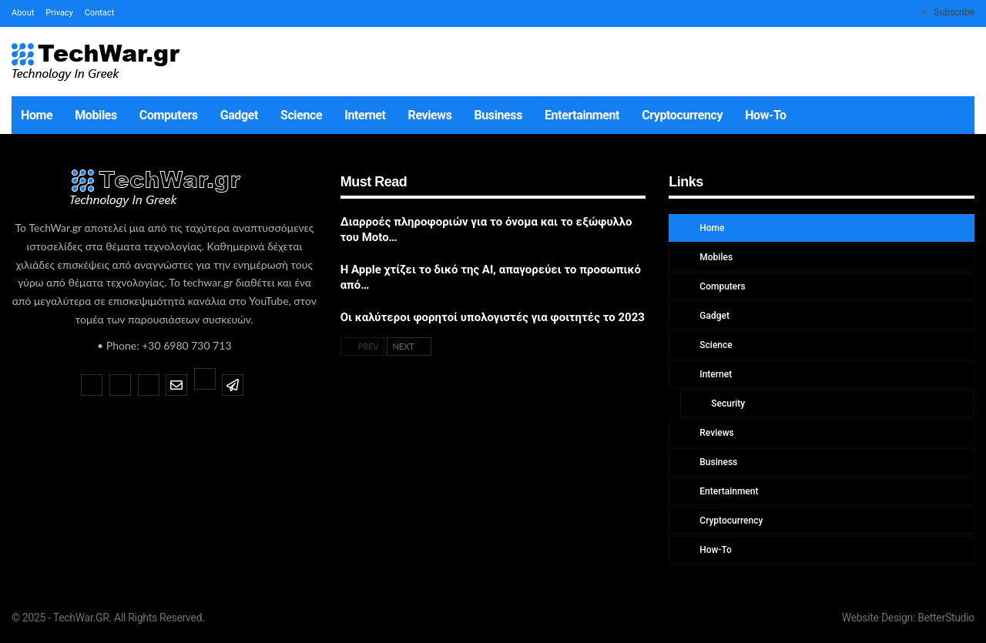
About (23, 13)
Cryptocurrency (682, 115)
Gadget (239, 115)
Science (301, 115)
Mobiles (96, 115)
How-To (765, 115)
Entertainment (582, 115)
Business (498, 115)
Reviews (430, 115)
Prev (362, 346)
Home (36, 115)
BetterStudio (945, 617)
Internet (364, 115)
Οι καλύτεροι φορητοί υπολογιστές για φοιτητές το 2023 (492, 317)
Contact (99, 13)
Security (727, 403)
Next (409, 346)
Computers (168, 115)
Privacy (59, 13)
